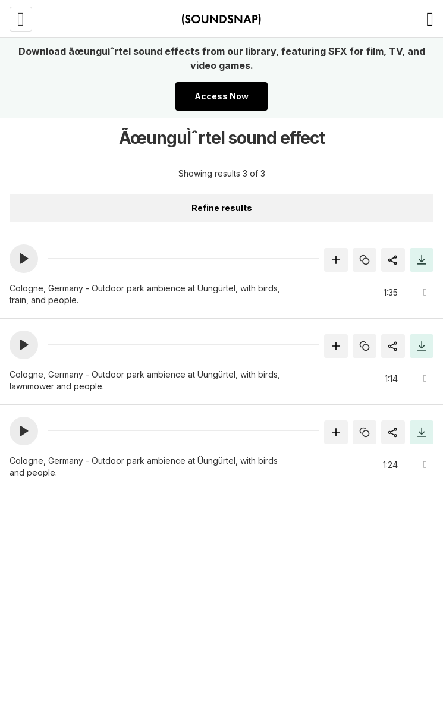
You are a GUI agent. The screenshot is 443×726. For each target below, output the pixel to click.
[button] (24, 258)
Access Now (221, 96)
